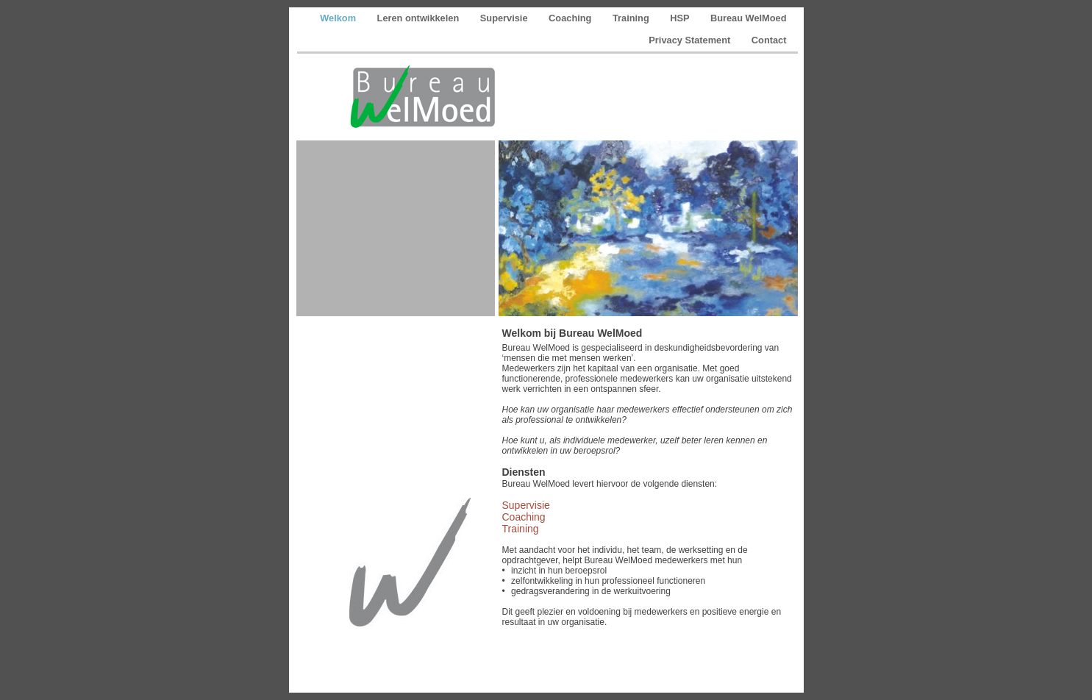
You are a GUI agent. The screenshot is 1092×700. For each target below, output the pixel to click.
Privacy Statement (691, 40)
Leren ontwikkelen (419, 18)
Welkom (339, 18)
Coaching (571, 18)
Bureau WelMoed (748, 18)
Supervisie (505, 18)
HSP (681, 18)
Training (632, 18)
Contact (769, 40)
